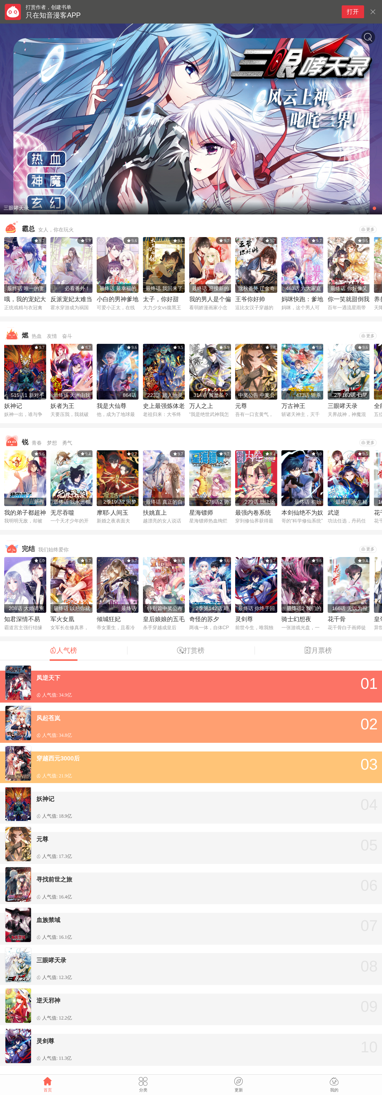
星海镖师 (201, 512)
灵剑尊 (244, 619)
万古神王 (293, 406)
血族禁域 (48, 920)
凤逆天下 (48, 678)
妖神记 (13, 406)
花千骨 (337, 619)
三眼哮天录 (343, 406)
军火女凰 (62, 619)
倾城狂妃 (109, 619)
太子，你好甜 (161, 299)
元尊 (241, 406)
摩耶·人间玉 (112, 512)
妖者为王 (62, 406)
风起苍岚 (48, 718)
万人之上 (201, 406)
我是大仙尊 (112, 406)
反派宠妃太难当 (71, 299)
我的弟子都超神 (25, 512)
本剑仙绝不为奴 (302, 512)
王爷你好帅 (250, 299)
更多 (368, 229)
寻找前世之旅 (54, 879)
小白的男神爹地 (117, 299)
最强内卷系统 (253, 512)
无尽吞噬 (62, 512)
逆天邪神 (48, 1000)
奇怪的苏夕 (204, 619)
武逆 (334, 512)
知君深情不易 (22, 619)
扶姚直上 (155, 512)
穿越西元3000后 (58, 758)
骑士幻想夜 (296, 619)
